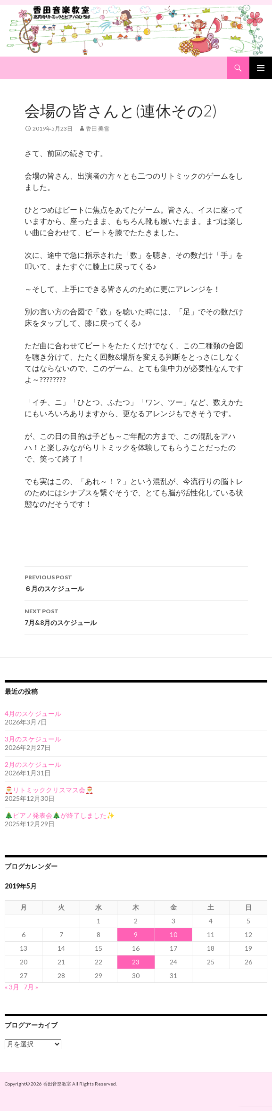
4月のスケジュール (33, 713)
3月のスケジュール (33, 739)
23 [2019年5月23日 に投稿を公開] (136, 962)
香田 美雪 (97, 128)
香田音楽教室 (57, 1083)
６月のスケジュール (136, 582)
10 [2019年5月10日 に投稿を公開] (173, 934)
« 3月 (12, 987)
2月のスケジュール (33, 764)
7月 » (31, 987)
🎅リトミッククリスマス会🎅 (49, 790)
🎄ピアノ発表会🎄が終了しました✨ (60, 815)
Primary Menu (260, 68)
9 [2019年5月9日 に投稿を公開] (136, 934)
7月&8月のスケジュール (136, 616)
